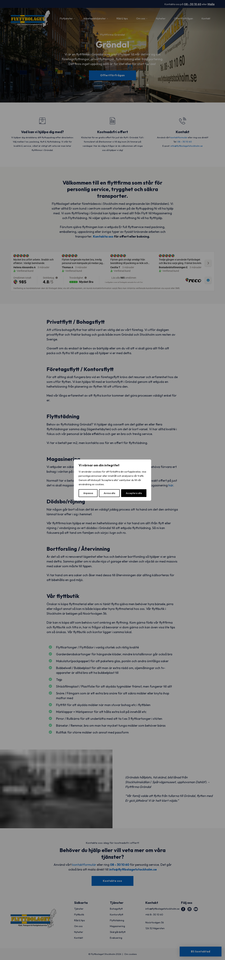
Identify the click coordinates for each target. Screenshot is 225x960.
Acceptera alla (134, 493)
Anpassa (88, 493)
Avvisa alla (109, 493)
